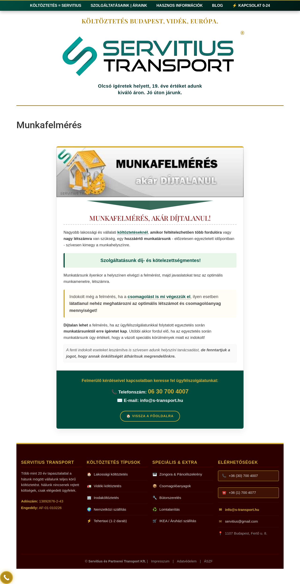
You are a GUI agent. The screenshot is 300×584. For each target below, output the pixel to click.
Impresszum (160, 561)
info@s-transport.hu (161, 400)
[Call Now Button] (6, 577)
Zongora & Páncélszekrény (177, 474)
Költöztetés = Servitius (55, 5)
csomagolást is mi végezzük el (159, 296)
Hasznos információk (180, 5)
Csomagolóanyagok (171, 486)
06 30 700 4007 (168, 391)
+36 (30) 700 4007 (240, 476)
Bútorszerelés (166, 498)
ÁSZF (208, 561)
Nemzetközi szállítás (106, 509)
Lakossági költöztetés (107, 474)
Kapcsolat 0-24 (251, 5)
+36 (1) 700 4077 (239, 492)
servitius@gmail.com (238, 521)
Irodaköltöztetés (103, 498)
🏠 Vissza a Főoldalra (149, 416)
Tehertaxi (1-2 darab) (107, 521)
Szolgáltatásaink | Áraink (119, 5)
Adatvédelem (187, 561)
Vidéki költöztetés (104, 486)
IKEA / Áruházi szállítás (174, 521)
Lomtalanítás (166, 509)
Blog (217, 5)
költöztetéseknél (132, 232)
